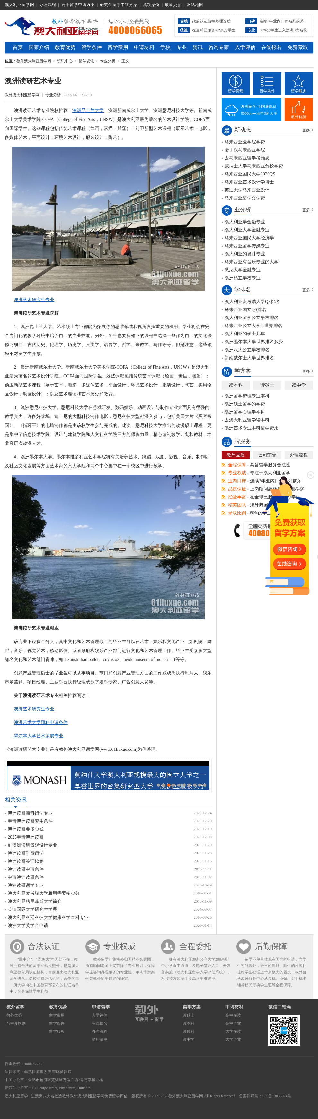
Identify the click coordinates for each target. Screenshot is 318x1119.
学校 (165, 47)
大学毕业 (233, 1039)
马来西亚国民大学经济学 (249, 237)
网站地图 (195, 4)
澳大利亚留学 (16, 1096)
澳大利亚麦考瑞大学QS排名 (252, 301)
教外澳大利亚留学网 (51, 25)
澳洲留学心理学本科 (245, 412)
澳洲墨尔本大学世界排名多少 (254, 341)
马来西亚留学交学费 (245, 198)
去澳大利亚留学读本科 (247, 420)
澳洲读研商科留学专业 (30, 813)
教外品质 (236, 455)
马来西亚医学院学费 (245, 142)
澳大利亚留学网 (19, 4)
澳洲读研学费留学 (26, 853)
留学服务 (298, 91)
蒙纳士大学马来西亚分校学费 (254, 166)
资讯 (197, 47)
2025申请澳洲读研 (26, 837)
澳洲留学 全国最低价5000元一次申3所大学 (259, 110)
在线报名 (271, 47)
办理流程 (47, 4)
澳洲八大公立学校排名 (247, 349)
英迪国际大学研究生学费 (32, 909)
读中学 (299, 385)
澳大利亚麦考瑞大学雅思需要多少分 (44, 893)
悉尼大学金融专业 (243, 269)
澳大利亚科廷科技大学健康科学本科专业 (48, 917)
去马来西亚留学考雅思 (247, 158)
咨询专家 (218, 47)
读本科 (236, 385)
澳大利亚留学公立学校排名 (251, 317)
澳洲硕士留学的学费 (245, 404)
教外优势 (298, 116)
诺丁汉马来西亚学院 (245, 150)
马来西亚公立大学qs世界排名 (253, 325)
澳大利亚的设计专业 (245, 253)
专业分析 (107, 61)
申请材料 (144, 47)
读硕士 (267, 385)
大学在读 (233, 1031)
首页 (18, 47)
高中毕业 (233, 1023)
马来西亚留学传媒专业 (247, 245)
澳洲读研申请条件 (26, 869)
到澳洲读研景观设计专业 (32, 845)
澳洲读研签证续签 (26, 861)
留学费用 (118, 47)
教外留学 (15, 1007)
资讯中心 (65, 61)
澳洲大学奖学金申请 (28, 925)
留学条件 (91, 47)
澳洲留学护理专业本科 (247, 396)
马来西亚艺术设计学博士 (249, 182)
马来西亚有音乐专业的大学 (251, 261)
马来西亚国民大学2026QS (250, 174)
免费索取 (297, 47)
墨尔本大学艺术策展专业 (38, 735)
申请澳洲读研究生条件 (30, 821)
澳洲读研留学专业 (26, 885)
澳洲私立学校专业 (243, 278)
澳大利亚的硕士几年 (245, 333)
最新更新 (173, 4)
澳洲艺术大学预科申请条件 (41, 722)
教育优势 (65, 47)
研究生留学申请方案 (118, 4)
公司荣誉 (267, 455)
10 (204, 785)
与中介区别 (16, 1023)
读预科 (188, 1031)
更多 (306, 130)
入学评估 (245, 47)
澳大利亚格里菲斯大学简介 (35, 901)
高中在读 (233, 1015)
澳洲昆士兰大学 (88, 110)
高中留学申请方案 (78, 4)
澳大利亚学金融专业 (245, 221)
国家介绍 (39, 47)
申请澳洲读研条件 (26, 877)
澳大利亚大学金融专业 (247, 229)
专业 (181, 47)
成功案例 (151, 4)
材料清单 (99, 1039)
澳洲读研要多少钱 (26, 829)
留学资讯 (86, 61)
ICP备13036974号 (276, 1096)
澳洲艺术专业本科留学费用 (251, 428)
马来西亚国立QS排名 (245, 309)
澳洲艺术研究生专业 (34, 299)
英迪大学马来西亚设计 (247, 190)
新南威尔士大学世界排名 (249, 357)
